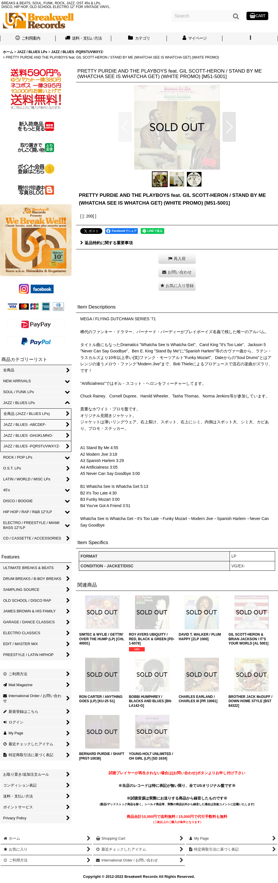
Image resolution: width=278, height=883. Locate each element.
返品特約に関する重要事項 (106, 242)
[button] (250, 38)
